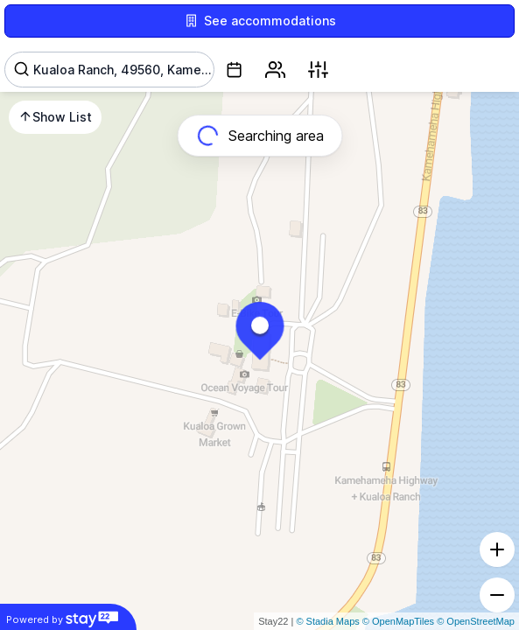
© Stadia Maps (327, 621)
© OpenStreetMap (476, 621)
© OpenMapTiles (398, 621)
